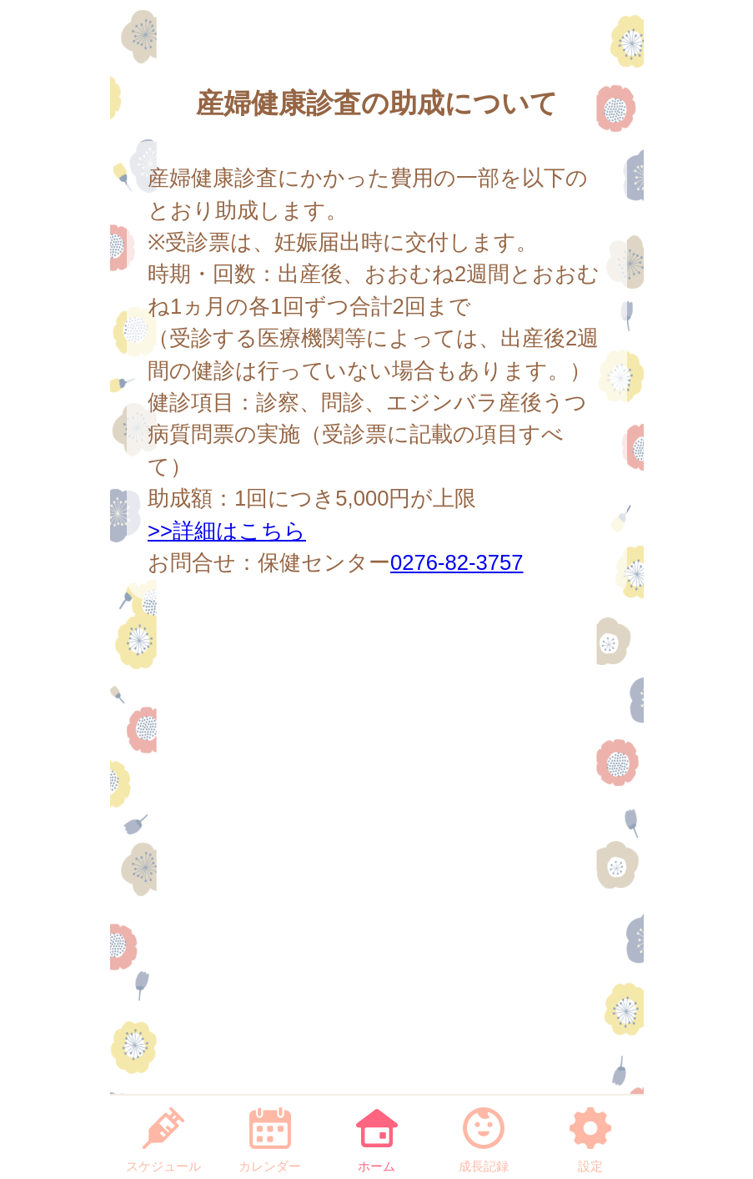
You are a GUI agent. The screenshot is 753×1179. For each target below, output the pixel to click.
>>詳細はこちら (227, 530)
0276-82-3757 (456, 562)
